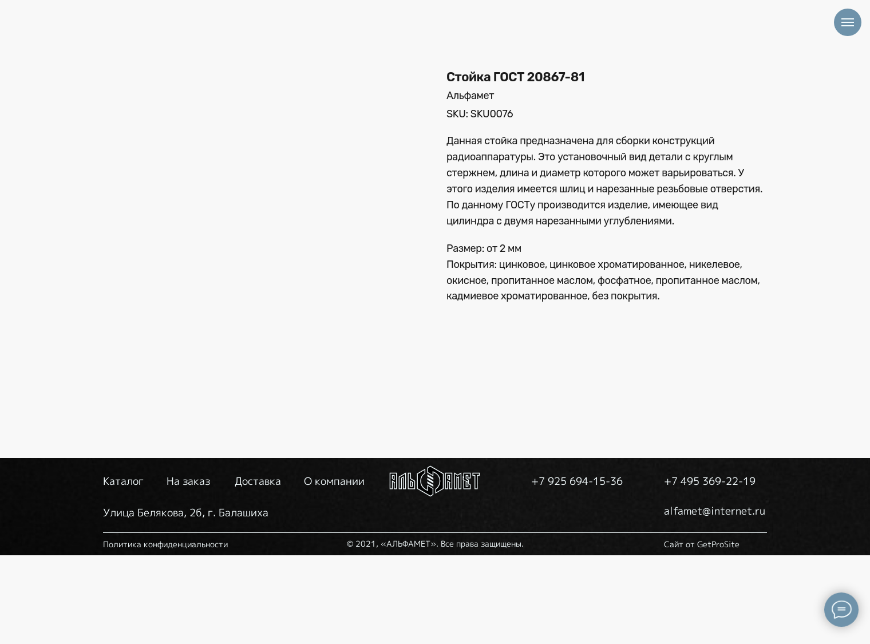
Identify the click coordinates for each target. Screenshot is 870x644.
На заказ (188, 570)
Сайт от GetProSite (701, 632)
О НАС (556, 44)
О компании (334, 570)
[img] (156, 44)
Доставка (258, 570)
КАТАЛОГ (281, 44)
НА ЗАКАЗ (373, 44)
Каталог (123, 570)
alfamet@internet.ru (740, 73)
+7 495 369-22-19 (729, 19)
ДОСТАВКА (470, 44)
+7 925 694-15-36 (743, 42)
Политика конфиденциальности (165, 632)
